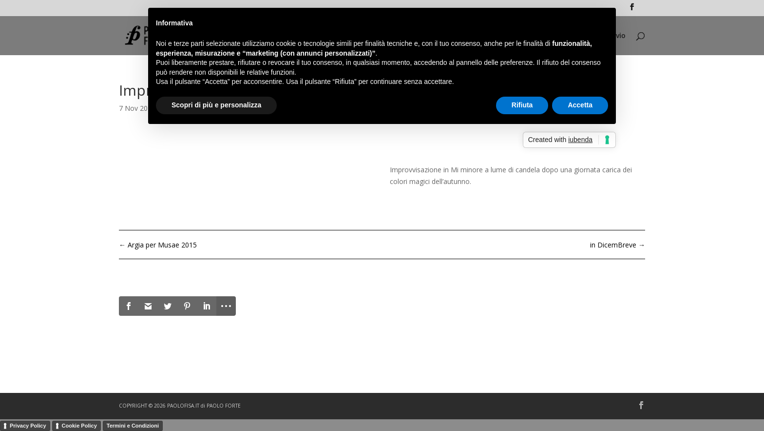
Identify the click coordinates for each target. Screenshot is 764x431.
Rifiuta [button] (522, 105)
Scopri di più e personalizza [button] (216, 105)
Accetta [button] (580, 105)
